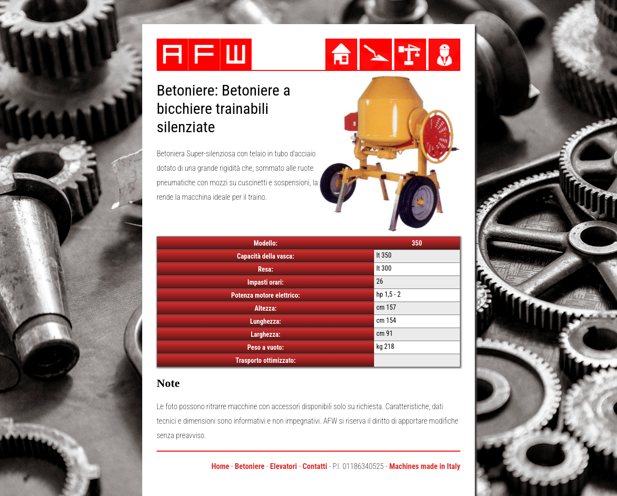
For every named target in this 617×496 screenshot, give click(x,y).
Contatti (314, 466)
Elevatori (283, 466)
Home (220, 466)
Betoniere (250, 466)
